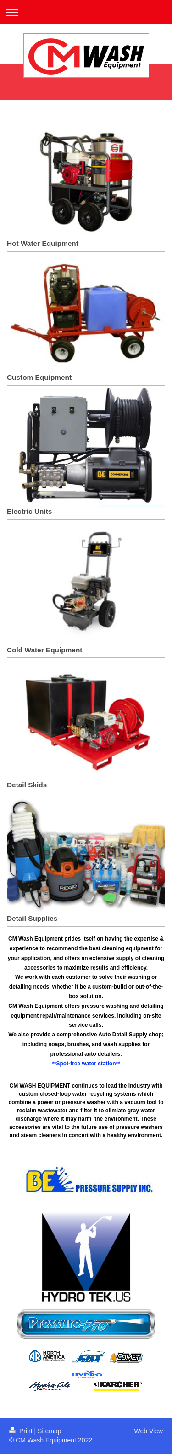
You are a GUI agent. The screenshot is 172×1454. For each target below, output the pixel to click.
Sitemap (49, 1431)
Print (21, 1431)
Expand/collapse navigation (86, 12)
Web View (148, 1431)
